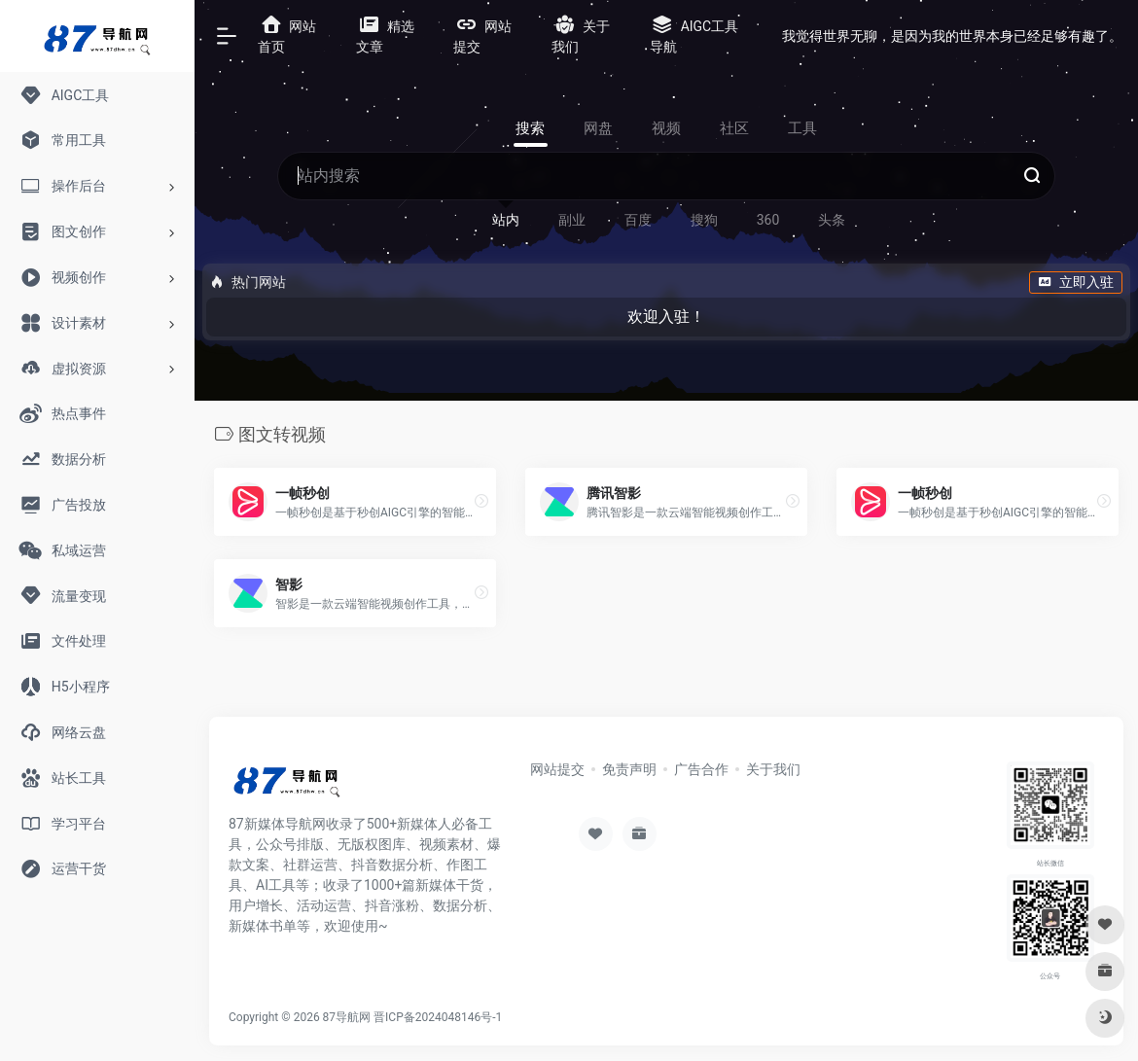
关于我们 (773, 769)
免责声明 (629, 769)
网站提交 (557, 769)
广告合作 (701, 769)
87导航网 (347, 1017)
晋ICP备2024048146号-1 (437, 1017)
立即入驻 (1076, 282)
